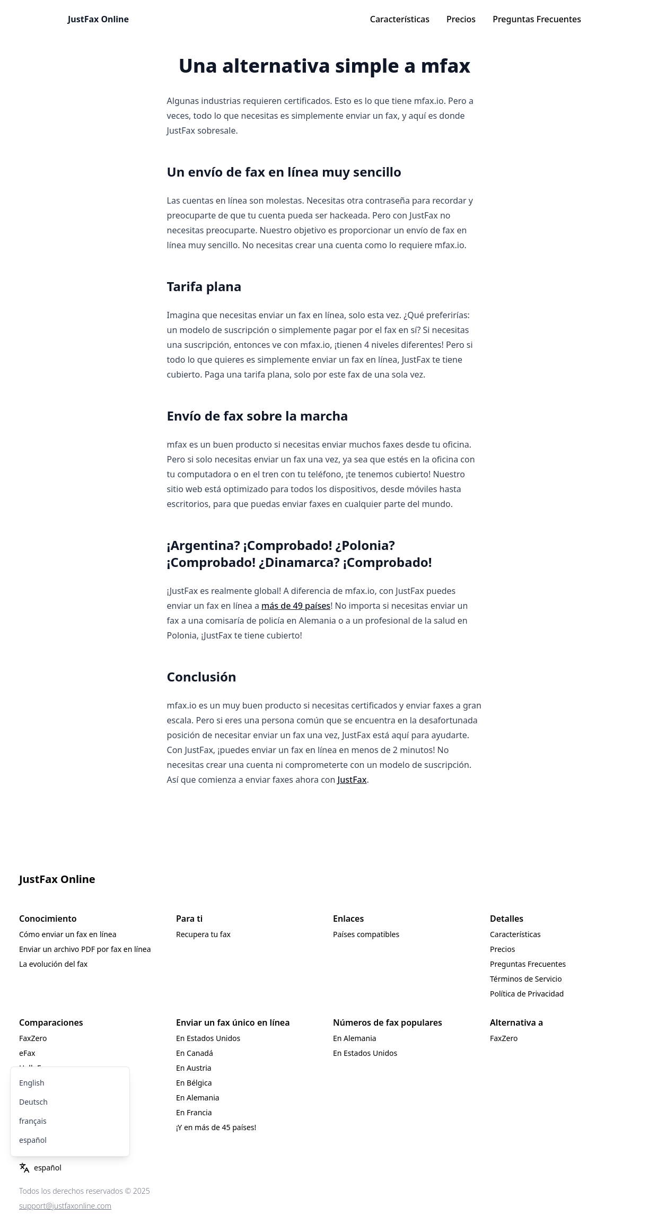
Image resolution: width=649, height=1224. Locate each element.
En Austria (194, 1068)
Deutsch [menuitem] (33, 1102)
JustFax (352, 779)
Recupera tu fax (203, 934)
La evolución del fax (53, 964)
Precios (461, 19)
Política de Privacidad (527, 994)
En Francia (194, 1112)
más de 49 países (295, 605)
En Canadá (194, 1053)
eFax (27, 1053)
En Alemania (198, 1097)
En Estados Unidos (208, 1038)
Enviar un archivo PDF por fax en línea (85, 949)
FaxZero (33, 1038)
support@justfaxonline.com (65, 1206)
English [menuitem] (32, 1083)
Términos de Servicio (526, 979)
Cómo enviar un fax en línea (68, 934)
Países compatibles (366, 934)
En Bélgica (194, 1083)
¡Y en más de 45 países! (216, 1127)
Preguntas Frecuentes (537, 19)
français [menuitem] (33, 1121)
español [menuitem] (33, 1140)
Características (399, 19)
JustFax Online (98, 19)
